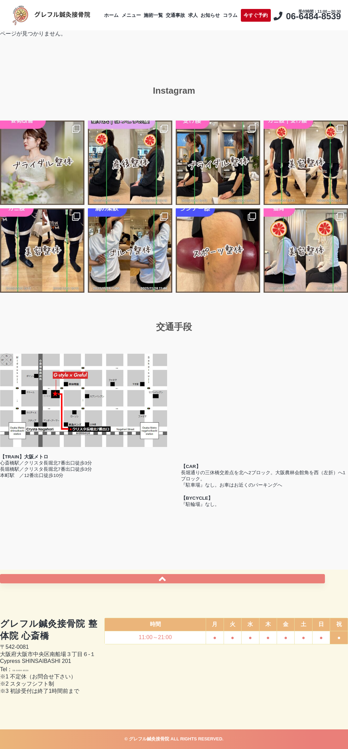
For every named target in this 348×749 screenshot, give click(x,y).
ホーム (106, 9)
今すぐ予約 (320, 9)
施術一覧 (166, 9)
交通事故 (197, 9)
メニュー (135, 9)
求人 (223, 9)
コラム (279, 9)
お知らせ (250, 9)
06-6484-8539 (29, 669)
